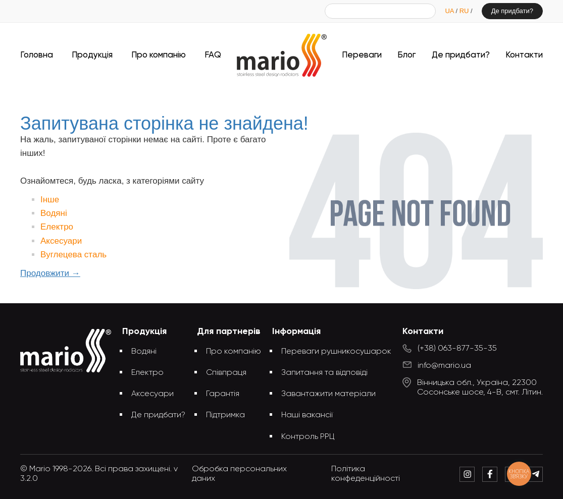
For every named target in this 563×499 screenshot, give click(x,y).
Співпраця (226, 373)
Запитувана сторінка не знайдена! (298, 94)
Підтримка (225, 415)
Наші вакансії (307, 415)
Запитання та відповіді (324, 373)
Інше (49, 199)
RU (465, 11)
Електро (56, 227)
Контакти (524, 55)
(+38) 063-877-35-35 (457, 349)
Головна (36, 55)
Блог (406, 55)
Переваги (362, 55)
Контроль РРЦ (308, 437)
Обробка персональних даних (239, 474)
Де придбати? (512, 11)
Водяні (53, 213)
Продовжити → (50, 273)
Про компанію (158, 55)
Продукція (92, 55)
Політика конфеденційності (365, 474)
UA (450, 11)
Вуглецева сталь (73, 254)
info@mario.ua (444, 366)
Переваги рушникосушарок (336, 352)
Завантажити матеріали (328, 394)
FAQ (212, 55)
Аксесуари (61, 241)
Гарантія (222, 394)
